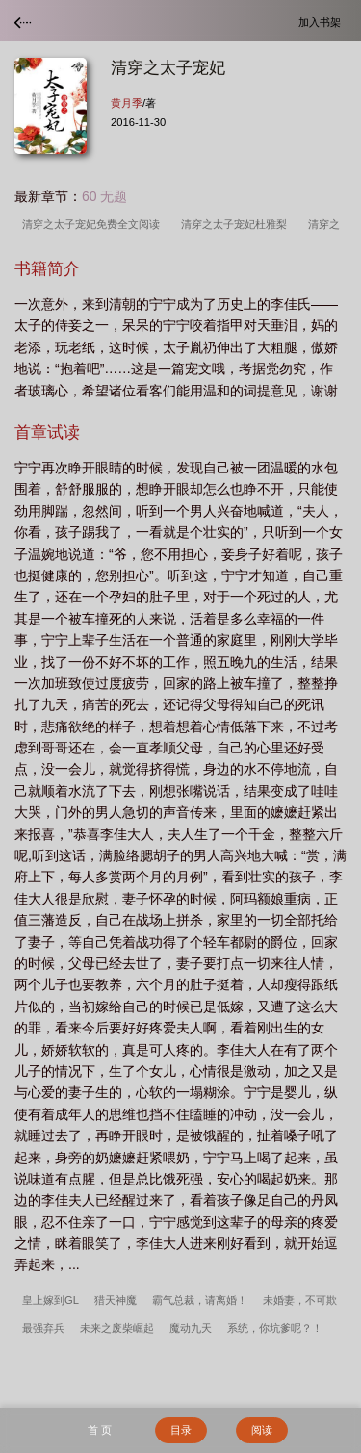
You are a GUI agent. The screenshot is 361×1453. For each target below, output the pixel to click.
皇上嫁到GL (50, 1300)
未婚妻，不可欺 (300, 1300)
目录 (181, 1430)
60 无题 (104, 196)
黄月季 (126, 103)
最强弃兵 (43, 1328)
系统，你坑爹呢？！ (274, 1328)
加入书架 (322, 21)
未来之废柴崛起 (117, 1328)
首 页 (100, 1430)
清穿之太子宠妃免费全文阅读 (94, 224)
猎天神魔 (115, 1300)
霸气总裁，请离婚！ (199, 1300)
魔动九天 (190, 1328)
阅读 (261, 1430)
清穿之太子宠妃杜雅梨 (237, 224)
